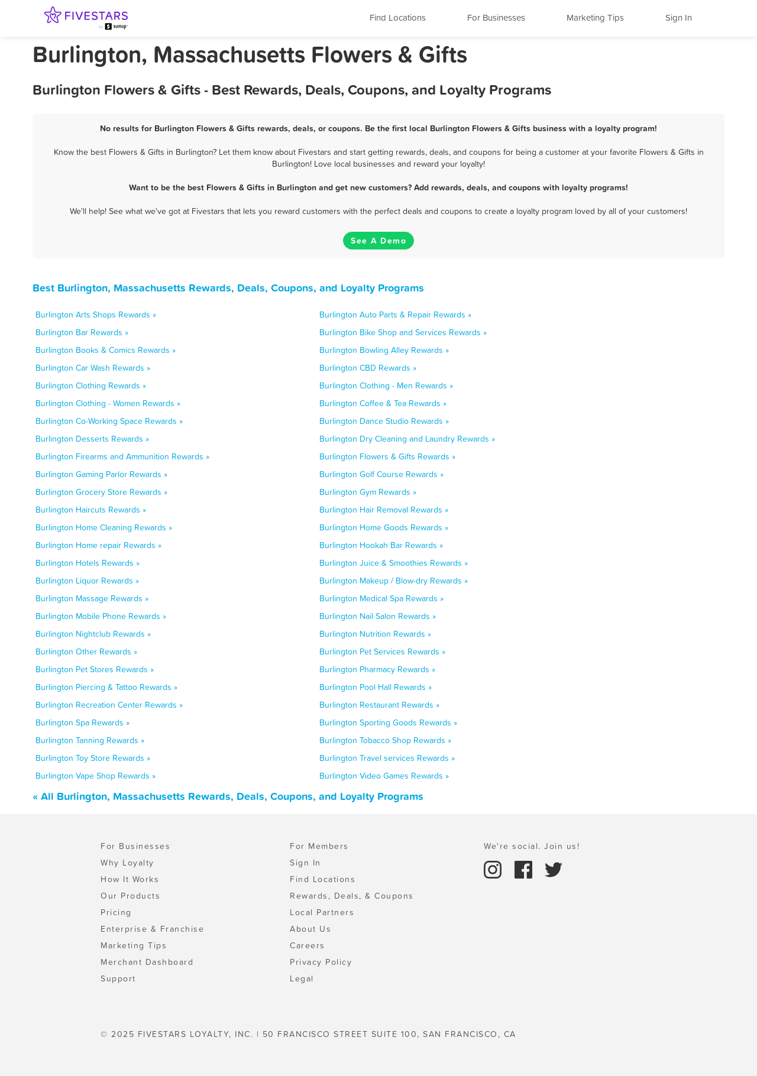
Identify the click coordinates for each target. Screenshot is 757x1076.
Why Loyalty (127, 862)
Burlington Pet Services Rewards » (382, 651)
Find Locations (398, 17)
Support (118, 978)
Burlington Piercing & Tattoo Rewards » (106, 687)
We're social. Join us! (532, 846)
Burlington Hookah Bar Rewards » (381, 545)
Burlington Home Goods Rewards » (383, 527)
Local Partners (322, 912)
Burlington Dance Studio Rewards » (384, 421)
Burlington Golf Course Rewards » (381, 474)
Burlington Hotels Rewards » (87, 563)
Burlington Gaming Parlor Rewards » (101, 474)
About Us (310, 929)
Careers (307, 945)
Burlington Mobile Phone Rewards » (100, 616)
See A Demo (378, 241)
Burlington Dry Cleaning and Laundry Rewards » (407, 439)
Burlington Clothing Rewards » (90, 385)
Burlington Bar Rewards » (81, 332)
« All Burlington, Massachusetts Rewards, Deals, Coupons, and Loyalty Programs (228, 796)
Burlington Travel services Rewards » (387, 758)
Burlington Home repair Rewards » (98, 545)
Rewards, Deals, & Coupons (352, 896)
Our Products (130, 896)
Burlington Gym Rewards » (367, 492)
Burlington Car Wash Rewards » (92, 368)
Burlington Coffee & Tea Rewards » (383, 403)
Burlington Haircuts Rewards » (90, 510)
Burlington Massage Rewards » (91, 598)
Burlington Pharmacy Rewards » (377, 669)
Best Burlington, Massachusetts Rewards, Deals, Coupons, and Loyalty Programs (228, 288)
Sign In (678, 17)
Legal (302, 978)
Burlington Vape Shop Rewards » (95, 776)
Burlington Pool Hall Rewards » (375, 687)
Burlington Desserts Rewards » (92, 439)
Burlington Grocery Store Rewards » (101, 492)
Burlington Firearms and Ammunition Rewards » (122, 456)
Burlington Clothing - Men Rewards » (386, 385)
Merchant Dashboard (147, 962)
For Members (319, 846)
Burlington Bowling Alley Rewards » (384, 350)
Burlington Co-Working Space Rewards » (109, 421)
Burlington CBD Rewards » (367, 368)
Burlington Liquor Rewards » (87, 580)
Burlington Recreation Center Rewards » (109, 705)
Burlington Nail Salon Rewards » (377, 616)
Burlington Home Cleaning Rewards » (103, 527)
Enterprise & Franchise (152, 929)
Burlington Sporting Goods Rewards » (388, 722)
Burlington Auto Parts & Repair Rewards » (395, 314)
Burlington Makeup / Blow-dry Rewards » (393, 580)
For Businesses (496, 17)
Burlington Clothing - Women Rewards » (107, 403)
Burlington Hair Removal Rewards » (383, 510)
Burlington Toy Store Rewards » (92, 758)
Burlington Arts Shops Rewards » (95, 314)
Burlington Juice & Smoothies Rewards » (393, 563)
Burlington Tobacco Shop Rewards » (385, 740)
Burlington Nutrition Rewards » (375, 634)
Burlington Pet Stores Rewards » (94, 669)
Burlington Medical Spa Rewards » (381, 598)
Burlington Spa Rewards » (82, 722)
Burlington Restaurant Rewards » (379, 705)
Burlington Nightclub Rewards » (93, 634)
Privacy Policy (321, 962)
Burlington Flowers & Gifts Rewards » (387, 456)
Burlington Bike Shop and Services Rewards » (403, 332)
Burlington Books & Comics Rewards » (105, 350)
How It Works (130, 879)
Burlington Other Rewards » (86, 651)
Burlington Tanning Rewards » (89, 740)
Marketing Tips (595, 17)
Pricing (116, 912)
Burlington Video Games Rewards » (384, 776)
